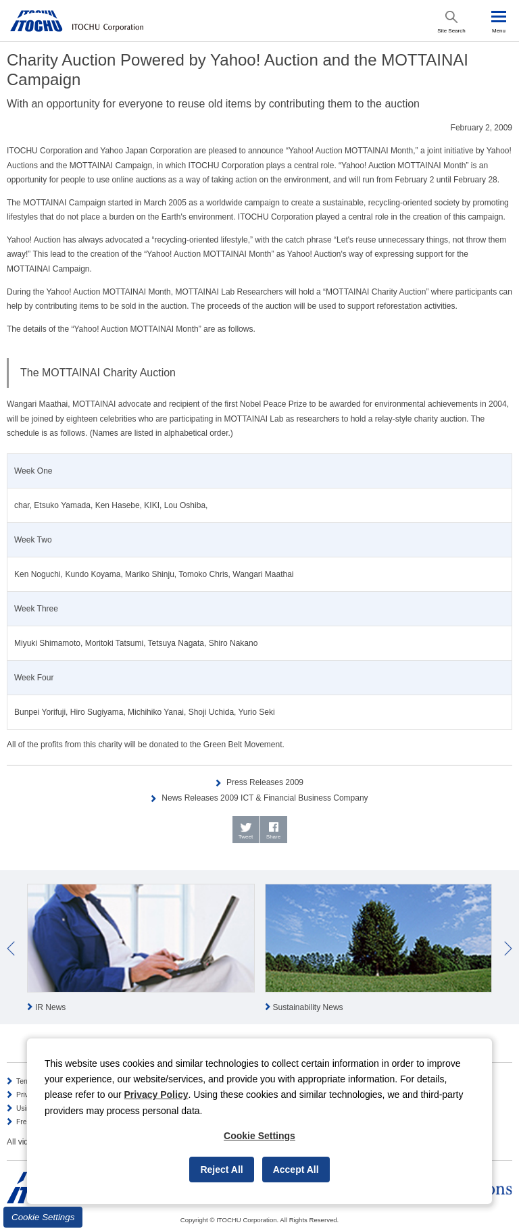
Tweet (246, 837)
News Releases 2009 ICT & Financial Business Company (265, 798)
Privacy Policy (156, 1094)
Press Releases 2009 (264, 782)
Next (508, 948)
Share (273, 837)
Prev (11, 948)
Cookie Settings (42, 1217)
